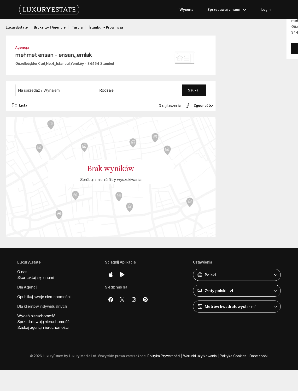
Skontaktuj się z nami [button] (35, 277)
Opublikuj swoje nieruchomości (43, 296)
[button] (56, 90)
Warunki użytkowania (200, 356)
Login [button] (266, 9)
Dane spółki (259, 356)
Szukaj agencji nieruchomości (43, 327)
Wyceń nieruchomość (36, 315)
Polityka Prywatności (163, 356)
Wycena (186, 9)
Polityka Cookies (233, 356)
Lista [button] (19, 105)
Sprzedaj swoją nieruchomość (43, 321)
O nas (22, 271)
